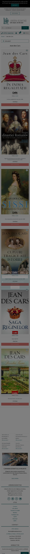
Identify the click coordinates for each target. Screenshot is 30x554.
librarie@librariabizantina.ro (15, 531)
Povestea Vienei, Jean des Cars (15, 398)
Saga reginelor (15, 338)
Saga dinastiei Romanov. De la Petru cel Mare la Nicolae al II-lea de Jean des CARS (15, 159)
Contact (15, 506)
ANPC (15, 520)
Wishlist (15, 512)
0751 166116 (7, 33)
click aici (25, 3)
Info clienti (15, 508)
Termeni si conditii (15, 510)
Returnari (15, 518)
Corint (16, 96)
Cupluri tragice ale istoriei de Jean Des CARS (15, 278)
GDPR (15, 516)
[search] (11, 27)
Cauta (25, 27)
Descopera (15, 13)
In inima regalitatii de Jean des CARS (15, 99)
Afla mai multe (5, 440)
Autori (2, 36)
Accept (15, 5)
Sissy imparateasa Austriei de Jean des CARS (15, 219)
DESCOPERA (15, 478)
